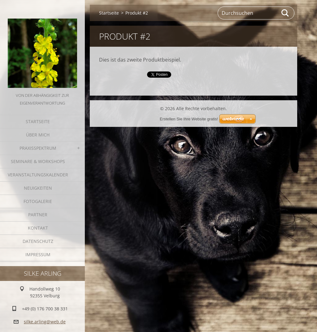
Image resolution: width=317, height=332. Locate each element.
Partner (37, 215)
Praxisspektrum (38, 148)
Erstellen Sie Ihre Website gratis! (189, 119)
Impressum (37, 254)
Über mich (38, 135)
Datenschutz (38, 241)
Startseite (38, 121)
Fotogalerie (38, 201)
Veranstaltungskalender (38, 175)
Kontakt (38, 228)
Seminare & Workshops (38, 161)
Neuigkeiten (38, 188)
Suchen (285, 13)
